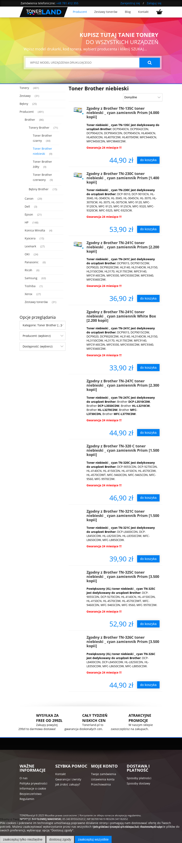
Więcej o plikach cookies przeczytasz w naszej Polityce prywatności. (46, 834)
